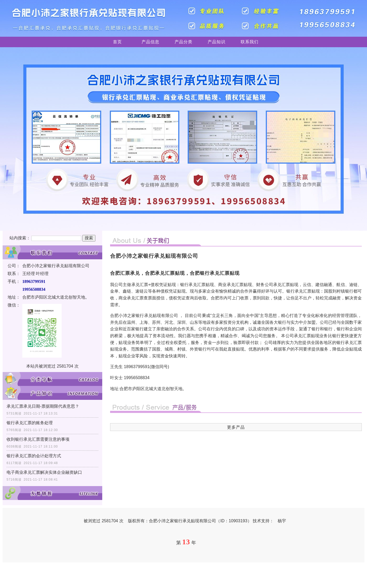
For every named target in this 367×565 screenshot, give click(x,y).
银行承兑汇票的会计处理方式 (34, 456)
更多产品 (236, 427)
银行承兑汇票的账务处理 (30, 423)
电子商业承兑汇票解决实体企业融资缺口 (44, 472)
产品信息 (150, 42)
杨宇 (282, 521)
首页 (117, 42)
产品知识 (216, 42)
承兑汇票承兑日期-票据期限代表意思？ (43, 406)
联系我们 (249, 42)
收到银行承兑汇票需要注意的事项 (38, 439)
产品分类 (183, 42)
